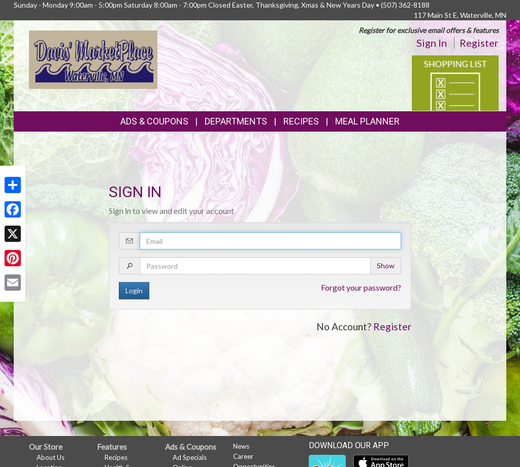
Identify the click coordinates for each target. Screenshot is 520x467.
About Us (50, 457)
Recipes (301, 121)
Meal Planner (367, 121)
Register (479, 43)
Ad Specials (190, 457)
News (241, 446)
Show (386, 265)
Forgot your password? (361, 287)
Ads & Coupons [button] (154, 121)
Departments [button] (236, 121)
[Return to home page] (93, 58)
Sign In (431, 43)
